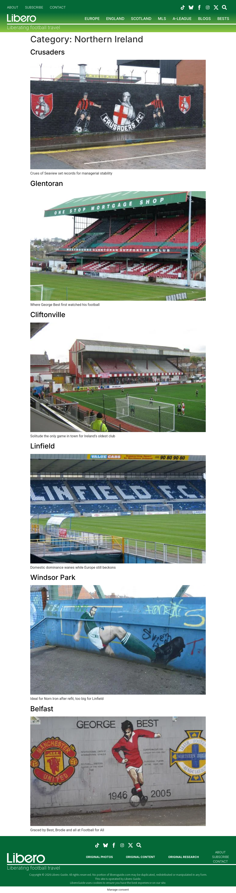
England (115, 18)
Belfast (41, 708)
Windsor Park (52, 577)
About (12, 7)
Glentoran (46, 183)
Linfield (42, 446)
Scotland (141, 18)
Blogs (204, 18)
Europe (92, 18)
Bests (223, 18)
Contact (58, 7)
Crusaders (47, 52)
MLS (162, 18)
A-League (182, 18)
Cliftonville (47, 314)
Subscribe (34, 7)
